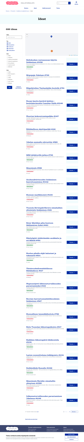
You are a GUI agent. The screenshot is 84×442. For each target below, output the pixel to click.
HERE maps (76, 55)
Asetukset (71, 439)
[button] (50, 35)
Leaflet (70, 55)
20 (38, 411)
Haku (7, 34)
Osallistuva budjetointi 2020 (22, 11)
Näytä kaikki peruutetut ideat (31, 419)
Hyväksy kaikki (71, 434)
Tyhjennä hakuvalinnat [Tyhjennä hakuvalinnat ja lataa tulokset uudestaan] (18, 87)
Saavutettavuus (31, 430)
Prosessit (13, 11)
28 (69, 411)
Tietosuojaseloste (32, 429)
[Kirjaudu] (76, 3)
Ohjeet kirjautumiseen (68, 429)
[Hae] (63, 3)
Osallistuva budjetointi (52, 430)
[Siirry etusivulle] (20, 3)
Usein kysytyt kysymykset (52, 429)
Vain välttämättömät (71, 437)
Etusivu (7, 11)
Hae (10, 87)
